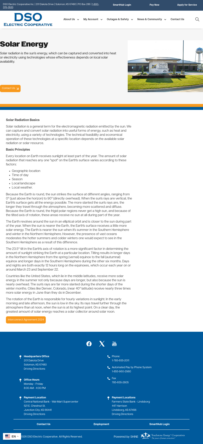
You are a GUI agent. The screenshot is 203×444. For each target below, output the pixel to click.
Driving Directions (34, 369)
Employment (101, 424)
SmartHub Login (122, 5)
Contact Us (43, 424)
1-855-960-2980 (121, 371)
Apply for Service (187, 5)
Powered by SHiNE (126, 436)
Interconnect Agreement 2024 (26, 319)
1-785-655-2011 (120, 360)
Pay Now (154, 5)
